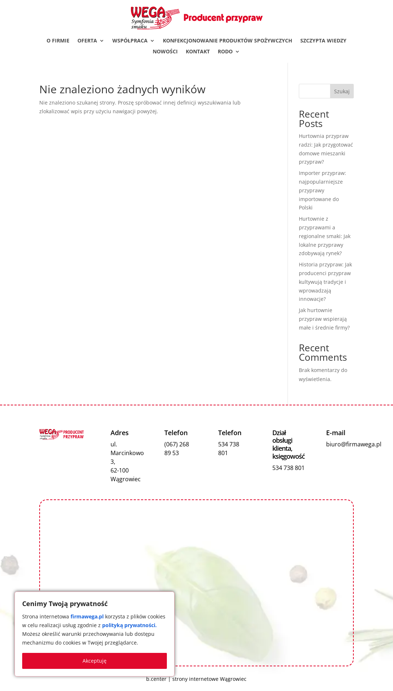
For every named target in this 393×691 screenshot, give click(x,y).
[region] (95, 634)
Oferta (87, 41)
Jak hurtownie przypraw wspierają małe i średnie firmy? (324, 319)
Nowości (165, 52)
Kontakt (198, 52)
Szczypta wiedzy (323, 41)
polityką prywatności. (129, 625)
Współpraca (130, 41)
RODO (225, 52)
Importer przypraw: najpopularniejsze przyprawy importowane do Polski (322, 190)
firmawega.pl (87, 616)
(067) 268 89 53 (176, 448)
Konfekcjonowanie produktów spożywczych (227, 41)
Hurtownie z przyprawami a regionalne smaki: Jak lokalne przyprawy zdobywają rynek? (324, 236)
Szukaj (342, 91)
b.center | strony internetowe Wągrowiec (196, 678)
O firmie (58, 41)
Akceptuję (95, 660)
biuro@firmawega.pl (353, 444)
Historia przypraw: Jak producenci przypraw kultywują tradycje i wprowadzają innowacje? (325, 281)
